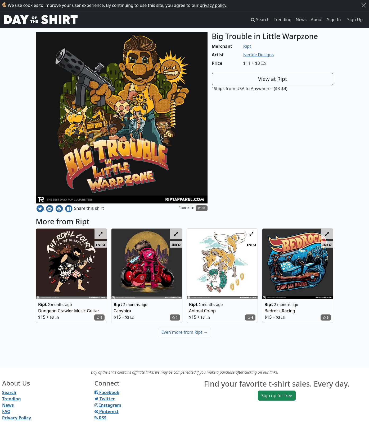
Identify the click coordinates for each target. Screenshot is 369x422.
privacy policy (213, 5)
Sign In (334, 19)
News (301, 19)
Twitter (104, 399)
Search (9, 392)
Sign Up (355, 19)
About (317, 19)
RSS (100, 418)
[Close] (364, 5)
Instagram (107, 405)
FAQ (6, 411)
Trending (282, 19)
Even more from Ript (184, 332)
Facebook (106, 392)
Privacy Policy (16, 418)
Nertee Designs (258, 55)
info (100, 244)
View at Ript (272, 78)
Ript (247, 46)
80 (201, 208)
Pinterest (106, 411)
